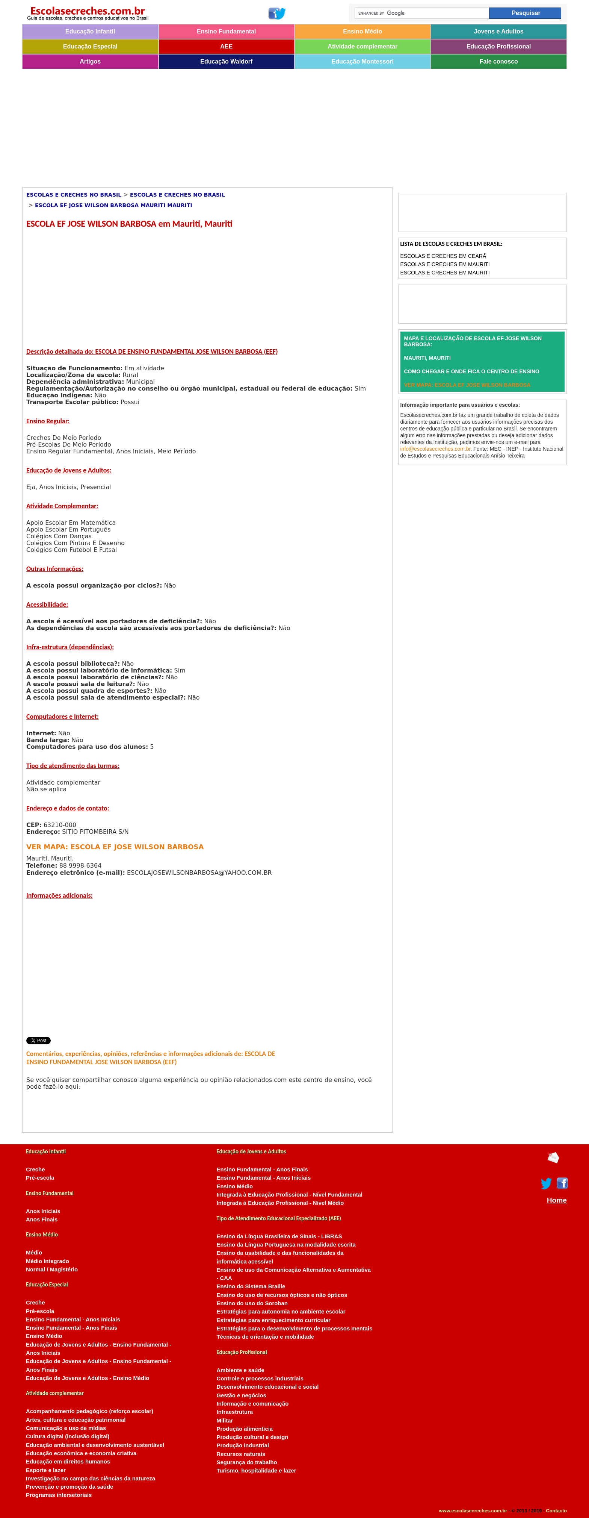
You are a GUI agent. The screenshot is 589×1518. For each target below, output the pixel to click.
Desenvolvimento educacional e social (268, 1387)
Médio (34, 1253)
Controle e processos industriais (260, 1379)
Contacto (556, 1510)
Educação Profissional (499, 46)
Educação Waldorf (226, 61)
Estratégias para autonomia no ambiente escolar (281, 1312)
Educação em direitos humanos (68, 1462)
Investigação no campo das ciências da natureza (90, 1479)
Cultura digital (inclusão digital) (67, 1436)
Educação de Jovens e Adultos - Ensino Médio (87, 1378)
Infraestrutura (235, 1412)
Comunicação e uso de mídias (66, 1428)
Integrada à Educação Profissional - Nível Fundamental (290, 1195)
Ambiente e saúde (240, 1370)
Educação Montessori (363, 61)
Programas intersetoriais (59, 1495)
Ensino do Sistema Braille (251, 1286)
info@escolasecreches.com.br (435, 449)
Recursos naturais (241, 1454)
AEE (226, 46)
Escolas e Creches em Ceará (443, 256)
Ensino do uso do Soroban (252, 1303)
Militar (225, 1421)
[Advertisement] (247, 125)
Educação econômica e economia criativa (81, 1453)
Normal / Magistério (52, 1270)
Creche (35, 1170)
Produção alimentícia (245, 1429)
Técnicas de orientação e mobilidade (265, 1337)
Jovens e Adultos (499, 31)
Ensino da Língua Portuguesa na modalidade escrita (286, 1245)
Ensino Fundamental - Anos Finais (71, 1328)
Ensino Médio (362, 31)
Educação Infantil (90, 31)
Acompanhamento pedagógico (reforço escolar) (89, 1411)
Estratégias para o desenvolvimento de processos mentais (295, 1329)
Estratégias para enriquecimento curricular (274, 1320)
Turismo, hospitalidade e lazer (256, 1471)
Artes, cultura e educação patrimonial (75, 1420)
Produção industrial (243, 1445)
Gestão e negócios (241, 1395)
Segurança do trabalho (247, 1462)
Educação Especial (90, 46)
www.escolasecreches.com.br (473, 1510)
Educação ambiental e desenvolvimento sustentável (95, 1445)
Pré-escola (40, 1178)
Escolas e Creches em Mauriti (445, 264)
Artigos (90, 61)
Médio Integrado (47, 1261)
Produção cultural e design (252, 1437)
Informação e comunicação (253, 1404)
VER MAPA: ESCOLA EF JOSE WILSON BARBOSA (115, 847)
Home (557, 1200)
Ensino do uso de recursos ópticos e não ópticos (282, 1295)
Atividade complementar (362, 46)
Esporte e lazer (46, 1470)
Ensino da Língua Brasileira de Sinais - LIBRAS (279, 1236)
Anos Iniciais (43, 1211)
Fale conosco (499, 61)
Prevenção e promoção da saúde (69, 1487)
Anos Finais (41, 1220)
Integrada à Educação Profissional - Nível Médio (280, 1203)
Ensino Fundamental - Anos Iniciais (73, 1320)
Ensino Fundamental (226, 31)
